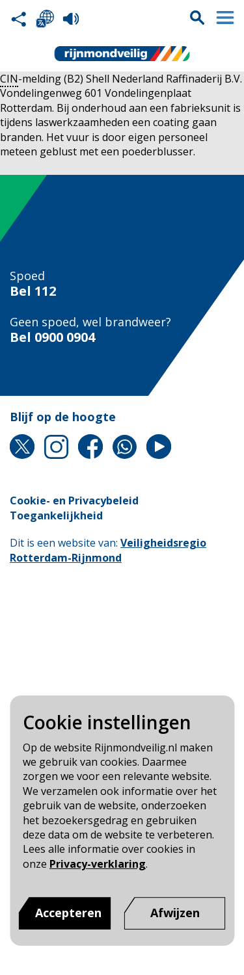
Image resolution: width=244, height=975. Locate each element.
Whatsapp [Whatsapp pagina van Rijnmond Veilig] (125, 446)
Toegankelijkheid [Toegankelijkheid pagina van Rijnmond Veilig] (56, 515)
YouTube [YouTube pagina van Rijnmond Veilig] (158, 446)
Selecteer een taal (45, 19)
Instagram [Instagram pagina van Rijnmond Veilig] (56, 446)
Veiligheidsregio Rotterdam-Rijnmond (108, 550)
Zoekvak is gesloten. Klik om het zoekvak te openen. (197, 17)
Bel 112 (33, 291)
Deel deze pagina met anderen (19, 19)
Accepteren (68, 912)
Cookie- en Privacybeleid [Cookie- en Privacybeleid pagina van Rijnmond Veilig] (74, 500)
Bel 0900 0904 (52, 337)
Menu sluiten (225, 17)
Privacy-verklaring (97, 864)
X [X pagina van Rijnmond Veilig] (22, 446)
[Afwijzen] (175, 913)
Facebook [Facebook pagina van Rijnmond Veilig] (90, 446)
